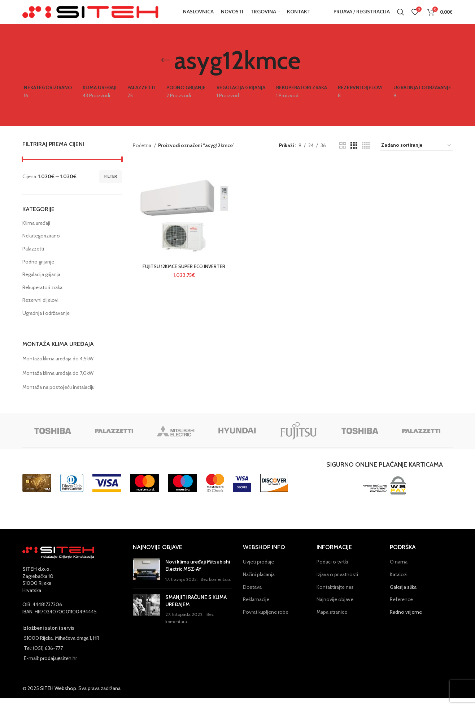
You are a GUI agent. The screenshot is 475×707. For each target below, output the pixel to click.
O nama (399, 570)
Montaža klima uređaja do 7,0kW (57, 381)
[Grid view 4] (366, 154)
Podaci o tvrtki (332, 570)
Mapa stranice (332, 620)
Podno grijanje (38, 270)
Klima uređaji (36, 231)
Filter (110, 185)
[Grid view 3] (353, 154)
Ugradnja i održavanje (46, 321)
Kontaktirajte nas (335, 595)
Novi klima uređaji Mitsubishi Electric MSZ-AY (197, 574)
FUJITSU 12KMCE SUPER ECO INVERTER (182, 276)
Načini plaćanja (259, 583)
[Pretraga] (400, 16)
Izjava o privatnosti (337, 583)
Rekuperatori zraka (42, 296)
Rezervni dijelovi (40, 309)
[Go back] (165, 69)
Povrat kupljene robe (265, 620)
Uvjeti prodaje (258, 570)
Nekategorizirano (41, 244)
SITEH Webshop (58, 697)
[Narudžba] (416, 154)
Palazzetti (33, 257)
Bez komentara (216, 588)
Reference (401, 608)
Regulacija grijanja (41, 283)
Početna (142, 154)
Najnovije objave (335, 608)
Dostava (252, 595)
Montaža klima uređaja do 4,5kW (57, 367)
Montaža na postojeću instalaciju (58, 396)
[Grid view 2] (342, 154)
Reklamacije (256, 608)
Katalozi (399, 583)
